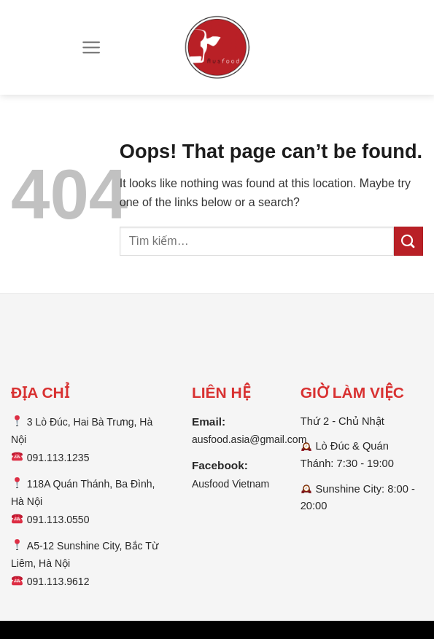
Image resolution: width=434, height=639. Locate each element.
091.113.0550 (58, 519)
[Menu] (91, 47)
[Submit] (408, 241)
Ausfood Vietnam (230, 484)
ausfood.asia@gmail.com (249, 439)
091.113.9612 (58, 581)
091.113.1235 (58, 457)
